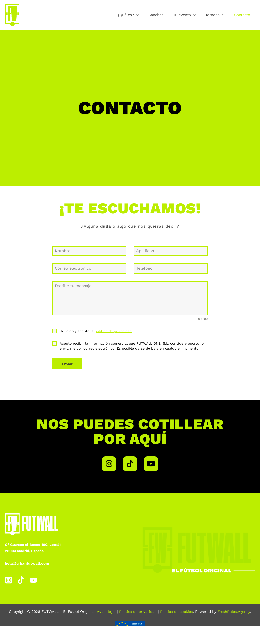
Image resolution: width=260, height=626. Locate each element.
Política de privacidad (137, 610)
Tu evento (190, 14)
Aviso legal (105, 610)
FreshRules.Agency (235, 610)
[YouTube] (33, 578)
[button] (147, 14)
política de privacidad (113, 331)
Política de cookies (176, 610)
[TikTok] (21, 578)
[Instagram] (8, 578)
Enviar (67, 364)
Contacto (243, 15)
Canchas (164, 15)
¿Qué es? (139, 14)
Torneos (218, 14)
